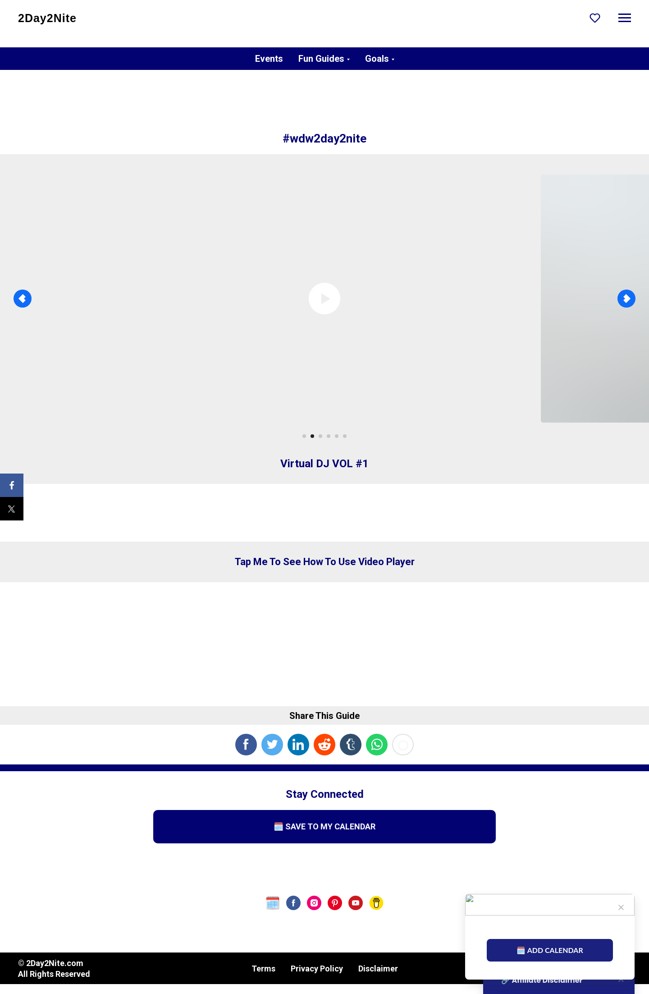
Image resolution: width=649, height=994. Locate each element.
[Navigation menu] (624, 18)
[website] (272, 903)
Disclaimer (378, 968)
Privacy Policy (317, 968)
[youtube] (355, 903)
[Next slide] (626, 299)
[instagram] (314, 903)
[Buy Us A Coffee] (376, 903)
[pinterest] (335, 903)
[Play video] (324, 298)
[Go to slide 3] (320, 436)
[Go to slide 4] (328, 436)
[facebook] (293, 903)
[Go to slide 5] (336, 436)
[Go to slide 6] (345, 436)
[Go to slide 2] (312, 436)
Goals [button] (377, 58)
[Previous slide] (23, 299)
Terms (263, 968)
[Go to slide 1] (304, 436)
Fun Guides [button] (321, 58)
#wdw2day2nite (324, 138)
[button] (595, 17)
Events (269, 58)
